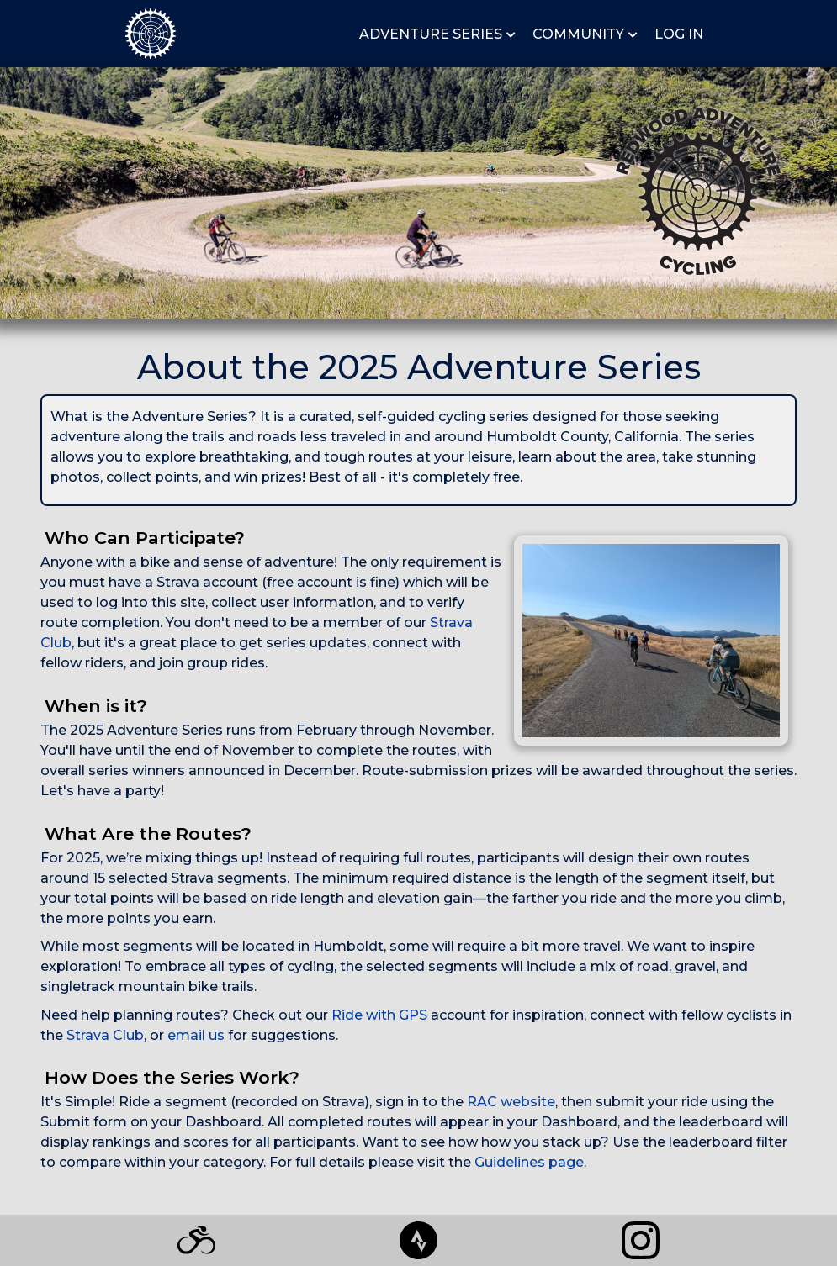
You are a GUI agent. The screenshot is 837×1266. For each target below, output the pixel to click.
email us (196, 1035)
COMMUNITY (578, 34)
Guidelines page (529, 1162)
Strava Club (105, 1035)
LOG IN (678, 34)
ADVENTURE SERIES (430, 34)
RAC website (511, 1102)
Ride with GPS (379, 1015)
